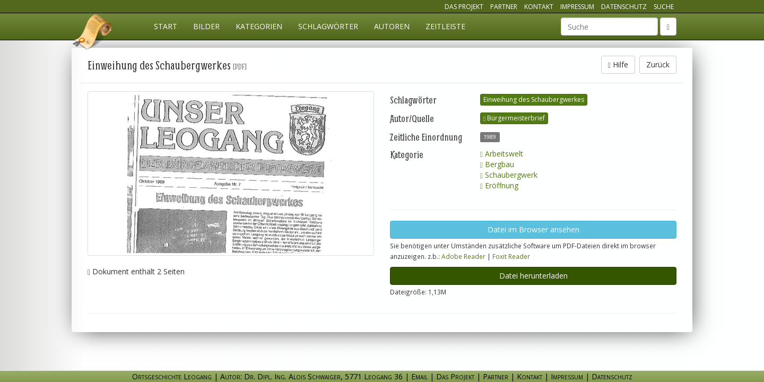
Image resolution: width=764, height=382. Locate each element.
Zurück (658, 64)
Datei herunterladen (533, 276)
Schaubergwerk (508, 175)
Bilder (206, 26)
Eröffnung (499, 185)
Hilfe (618, 64)
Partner (503, 6)
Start (165, 26)
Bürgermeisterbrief (514, 118)
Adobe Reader (463, 256)
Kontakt (538, 6)
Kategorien (259, 26)
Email (419, 376)
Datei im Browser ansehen (533, 229)
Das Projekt (464, 6)
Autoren (392, 26)
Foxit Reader (511, 256)
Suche (664, 6)
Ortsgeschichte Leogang (93, 33)
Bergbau (497, 164)
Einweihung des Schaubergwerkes (533, 99)
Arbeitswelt (501, 154)
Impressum (577, 6)
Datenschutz (624, 6)
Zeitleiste (445, 26)
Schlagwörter (328, 26)
